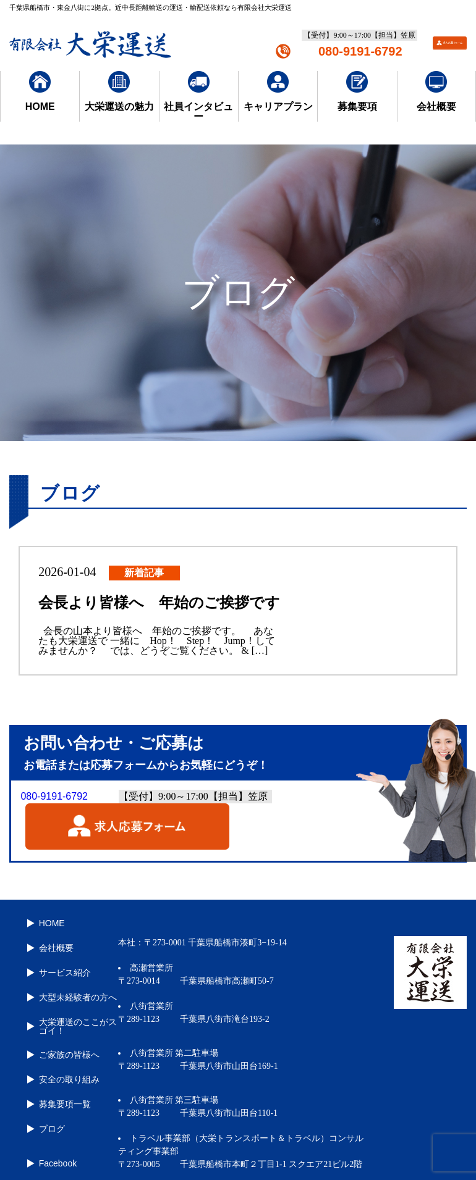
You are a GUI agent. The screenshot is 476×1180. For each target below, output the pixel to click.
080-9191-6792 (360, 51)
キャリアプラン (278, 91)
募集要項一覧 (60, 1075)
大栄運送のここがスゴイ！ (73, 1007)
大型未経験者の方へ (73, 982)
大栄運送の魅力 (119, 91)
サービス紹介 (60, 961)
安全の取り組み (64, 1054)
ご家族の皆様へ (64, 1033)
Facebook (53, 1127)
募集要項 (357, 91)
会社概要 (436, 91)
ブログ (47, 1096)
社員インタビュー (198, 96)
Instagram (53, 1148)
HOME (40, 91)
